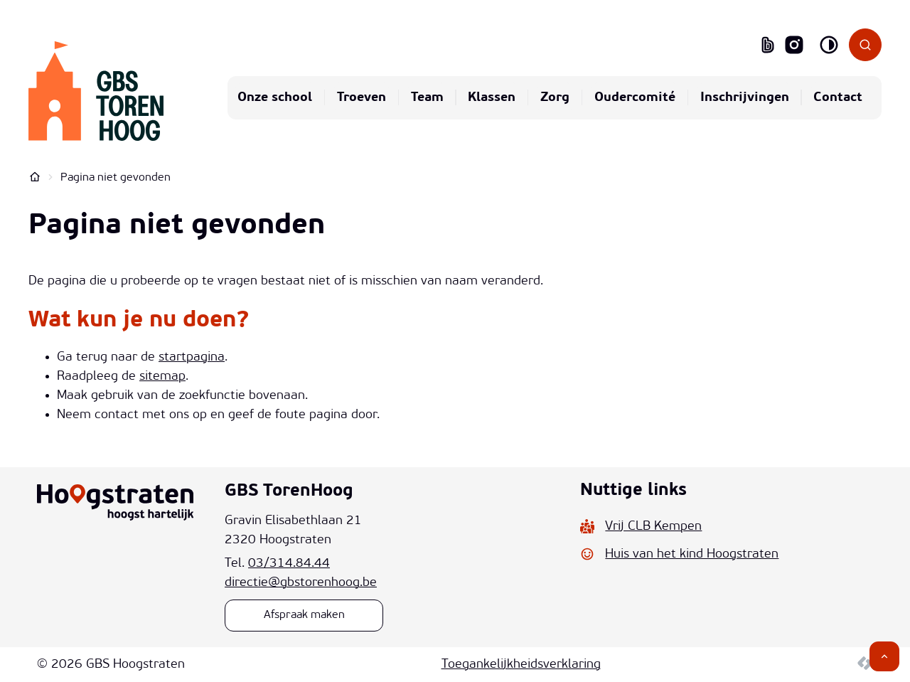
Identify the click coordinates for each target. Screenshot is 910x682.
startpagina (192, 357)
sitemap (162, 376)
